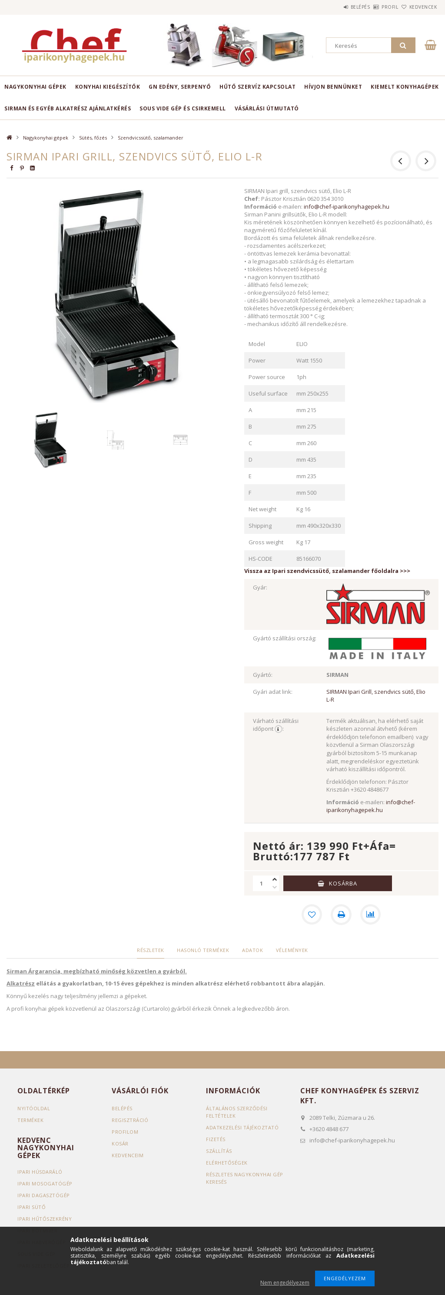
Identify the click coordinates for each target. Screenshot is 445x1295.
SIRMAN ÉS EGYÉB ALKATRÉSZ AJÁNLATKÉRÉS (67, 108)
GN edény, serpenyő (180, 86)
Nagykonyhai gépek (35, 86)
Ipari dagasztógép (43, 1195)
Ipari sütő (31, 1207)
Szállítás (219, 1151)
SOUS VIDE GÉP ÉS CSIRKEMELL (182, 108)
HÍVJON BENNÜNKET (333, 86)
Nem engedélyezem (284, 1282)
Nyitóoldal (33, 1108)
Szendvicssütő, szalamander (150, 137)
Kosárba (343, 883)
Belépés (336, 7)
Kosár (120, 1143)
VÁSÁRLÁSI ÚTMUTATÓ (267, 108)
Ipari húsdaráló (40, 1171)
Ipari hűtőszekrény (44, 1218)
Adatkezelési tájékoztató (242, 1127)
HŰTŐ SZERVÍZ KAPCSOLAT (257, 86)
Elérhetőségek (227, 1162)
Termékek (30, 1120)
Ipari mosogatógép (45, 1183)
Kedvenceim (127, 1155)
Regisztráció (130, 1120)
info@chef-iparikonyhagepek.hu (346, 206)
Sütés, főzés (93, 137)
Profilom (125, 1132)
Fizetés (216, 1139)
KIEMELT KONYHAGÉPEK (405, 86)
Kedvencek (418, 7)
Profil (375, 7)
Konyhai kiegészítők (107, 86)
